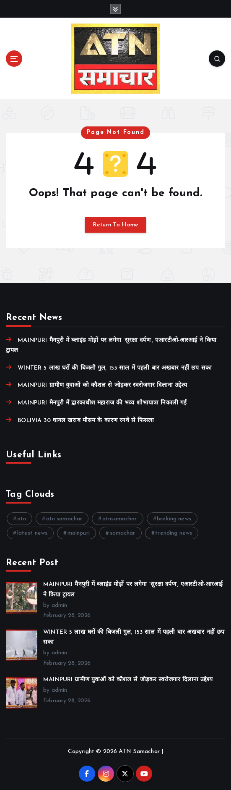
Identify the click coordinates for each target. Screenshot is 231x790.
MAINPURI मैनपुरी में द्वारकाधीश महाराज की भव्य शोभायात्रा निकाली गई (102, 403)
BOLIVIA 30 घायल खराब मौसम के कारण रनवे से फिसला (86, 420)
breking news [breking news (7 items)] (174, 519)
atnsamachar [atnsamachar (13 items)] (119, 519)
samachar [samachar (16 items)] (122, 533)
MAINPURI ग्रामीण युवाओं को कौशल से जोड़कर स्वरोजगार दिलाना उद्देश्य (102, 385)
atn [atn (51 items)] (21, 519)
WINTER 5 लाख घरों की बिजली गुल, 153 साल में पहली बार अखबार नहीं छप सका (115, 368)
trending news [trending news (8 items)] (173, 533)
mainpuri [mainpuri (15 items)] (78, 533)
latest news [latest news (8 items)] (32, 533)
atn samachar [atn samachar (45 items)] (64, 519)
